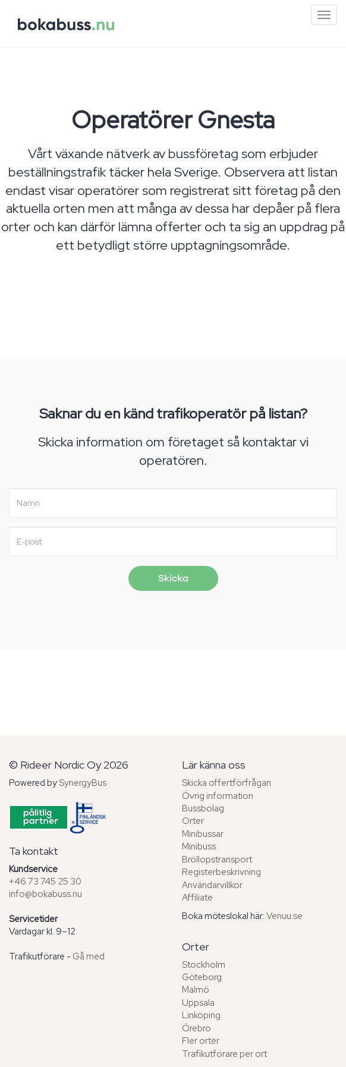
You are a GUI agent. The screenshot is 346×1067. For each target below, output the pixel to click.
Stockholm (203, 965)
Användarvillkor (212, 885)
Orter (193, 821)
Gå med (89, 956)
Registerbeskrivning (221, 872)
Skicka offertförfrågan (226, 783)
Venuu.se (284, 916)
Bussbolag (203, 808)
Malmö (195, 990)
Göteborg (202, 977)
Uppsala (198, 1003)
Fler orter (200, 1041)
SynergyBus (82, 783)
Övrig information (217, 796)
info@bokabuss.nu (45, 894)
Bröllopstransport (217, 859)
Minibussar (203, 834)
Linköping (201, 1015)
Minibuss (199, 846)
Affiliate (197, 898)
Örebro (196, 1028)
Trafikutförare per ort (224, 1054)
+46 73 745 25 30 (45, 881)
